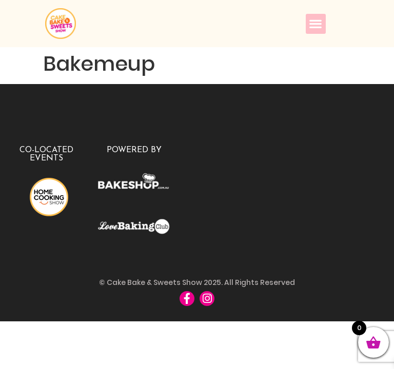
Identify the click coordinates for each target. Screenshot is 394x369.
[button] (316, 24)
